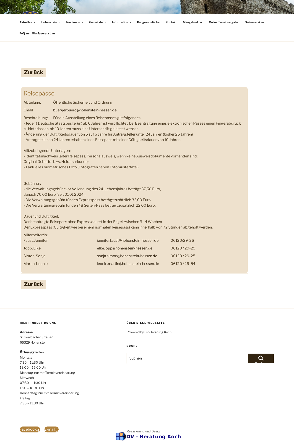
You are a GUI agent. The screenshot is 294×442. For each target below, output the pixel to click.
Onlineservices (255, 22)
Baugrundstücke (148, 22)
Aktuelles (27, 22)
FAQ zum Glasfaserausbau (37, 33)
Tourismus (75, 22)
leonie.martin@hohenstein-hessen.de (128, 264)
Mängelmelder (192, 22)
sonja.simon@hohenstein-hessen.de (127, 256)
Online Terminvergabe (223, 22)
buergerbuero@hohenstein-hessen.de (85, 110)
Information (122, 22)
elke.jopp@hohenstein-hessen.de (124, 248)
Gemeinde (98, 22)
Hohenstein (51, 22)
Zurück (33, 72)
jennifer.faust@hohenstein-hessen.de (128, 240)
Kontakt (171, 22)
